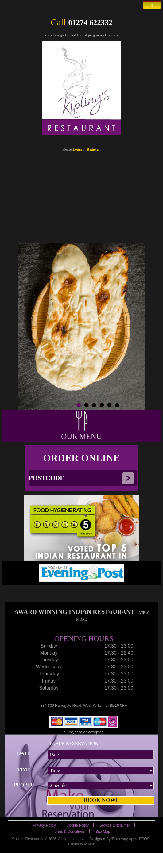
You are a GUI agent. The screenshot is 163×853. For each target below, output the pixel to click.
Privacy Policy (44, 825)
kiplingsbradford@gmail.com (81, 35)
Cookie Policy (77, 825)
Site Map (102, 831)
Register (93, 149)
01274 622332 (90, 22)
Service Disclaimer (114, 825)
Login (77, 149)
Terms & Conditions (69, 831)
